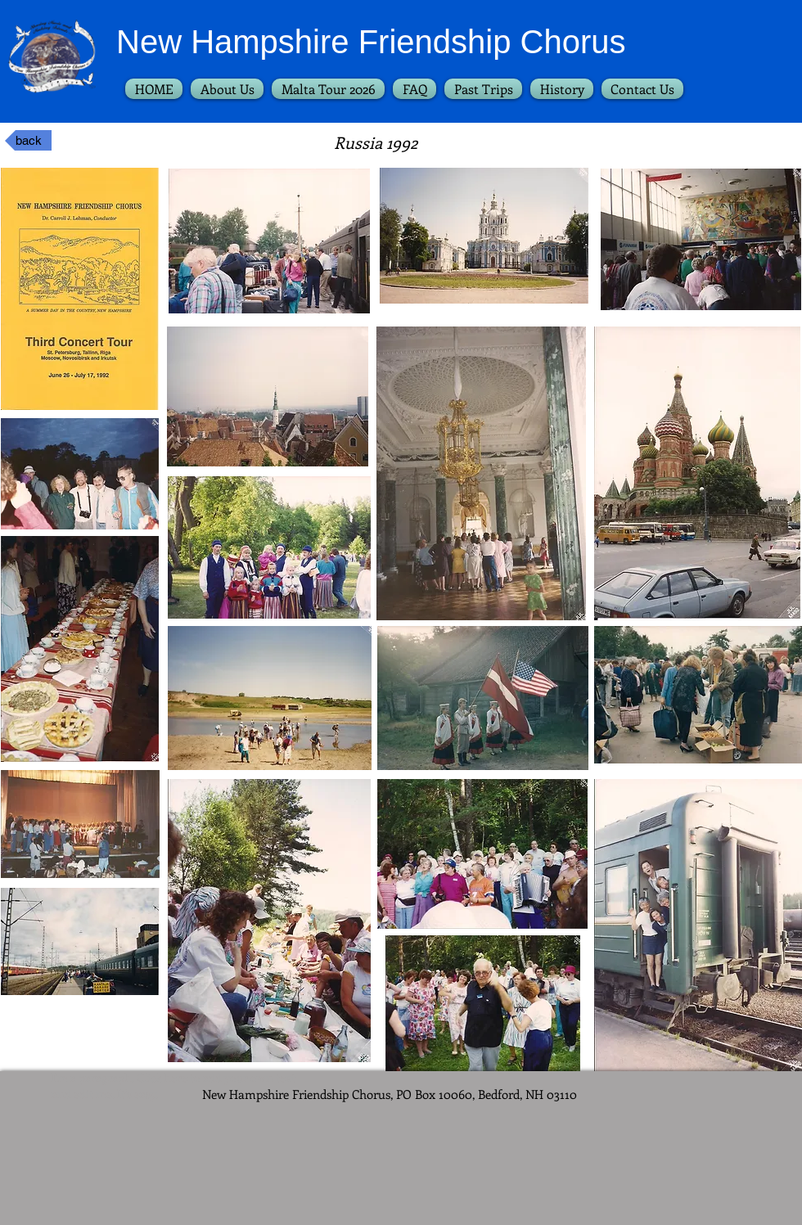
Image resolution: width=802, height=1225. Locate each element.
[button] (483, 89)
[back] (28, 140)
